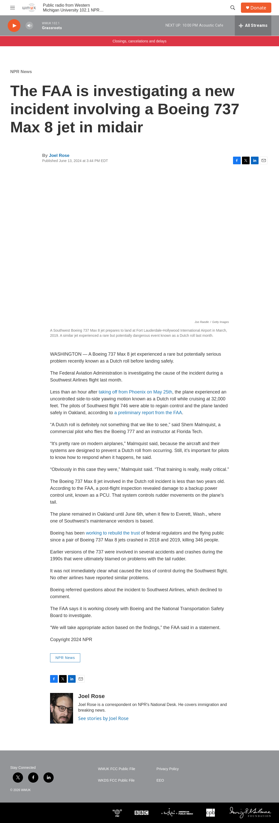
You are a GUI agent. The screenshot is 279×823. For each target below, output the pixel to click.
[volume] (29, 25)
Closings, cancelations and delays (140, 41)
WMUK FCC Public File (116, 769)
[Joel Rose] (61, 708)
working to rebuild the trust (113, 533)
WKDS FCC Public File (116, 780)
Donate (258, 7)
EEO (160, 780)
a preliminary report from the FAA (148, 412)
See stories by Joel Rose (103, 718)
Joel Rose (59, 155)
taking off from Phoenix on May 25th (135, 392)
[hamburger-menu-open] (12, 8)
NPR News (21, 71)
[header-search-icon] (233, 7)
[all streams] (253, 25)
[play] (14, 26)
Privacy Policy (167, 769)
